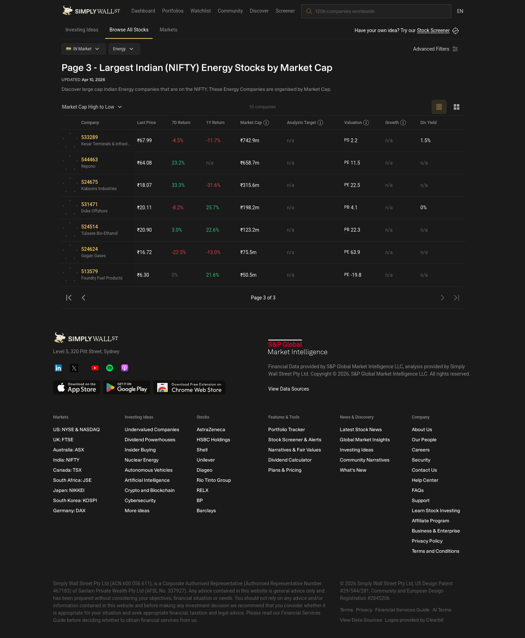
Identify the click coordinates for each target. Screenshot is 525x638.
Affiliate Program (430, 521)
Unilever (205, 460)
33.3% (178, 185)
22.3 (352, 230)
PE (346, 162)
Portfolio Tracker (286, 430)
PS (346, 140)
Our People (423, 440)
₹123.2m (250, 230)
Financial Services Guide (402, 610)
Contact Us (424, 470)
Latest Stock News (361, 430)
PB (346, 207)
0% (424, 207)
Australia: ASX (68, 450)
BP (199, 500)
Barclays (206, 511)
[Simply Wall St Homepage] (91, 10)
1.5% (426, 140)
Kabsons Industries (99, 189)
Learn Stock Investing (435, 511)
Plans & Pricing (284, 470)
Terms (346, 610)
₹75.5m (248, 252)
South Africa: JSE (72, 480)
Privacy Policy (426, 541)
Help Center (424, 480)
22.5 (352, 185)
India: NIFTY (66, 460)
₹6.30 (143, 275)
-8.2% (178, 207)
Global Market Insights (365, 440)
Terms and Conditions (435, 551)
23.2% (178, 163)
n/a (290, 140)
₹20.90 (144, 230)
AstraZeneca (210, 430)
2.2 (350, 140)
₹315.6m (250, 185)
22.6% (212, 230)
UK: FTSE (63, 440)
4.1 (350, 207)
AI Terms (441, 610)
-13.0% (213, 252)
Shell (201, 450)
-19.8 (353, 275)
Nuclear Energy (142, 460)
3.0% (177, 230)
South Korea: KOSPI (75, 500)
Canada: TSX (67, 470)
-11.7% (213, 140)
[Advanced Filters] (436, 49)
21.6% (212, 275)
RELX (202, 490)
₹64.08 (144, 163)
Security (420, 460)
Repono (88, 166)
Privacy (364, 610)
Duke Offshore (94, 211)
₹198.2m (250, 207)
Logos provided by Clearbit (414, 620)
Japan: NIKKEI (69, 490)
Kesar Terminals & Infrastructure (106, 144)
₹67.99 (144, 140)
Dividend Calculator (289, 460)
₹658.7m (250, 163)
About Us (421, 430)
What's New (353, 470)
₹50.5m (248, 275)
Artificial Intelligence (147, 480)
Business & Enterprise (435, 531)
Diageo (204, 470)
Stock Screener (433, 30)
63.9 (352, 252)
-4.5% (178, 140)
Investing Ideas (82, 29)
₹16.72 (144, 252)
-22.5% (179, 252)
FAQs (417, 490)
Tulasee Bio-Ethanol (99, 233)
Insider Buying (140, 450)
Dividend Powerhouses (150, 440)
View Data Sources (288, 389)
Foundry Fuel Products (102, 278)
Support (420, 500)
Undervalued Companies (152, 430)
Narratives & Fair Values (294, 450)
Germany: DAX (69, 511)
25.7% (212, 207)
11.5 (352, 163)
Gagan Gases (93, 256)
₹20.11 (144, 207)
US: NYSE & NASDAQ (76, 430)
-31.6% (213, 185)
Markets (168, 29)
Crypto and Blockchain (150, 490)
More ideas (137, 511)
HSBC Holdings (213, 440)
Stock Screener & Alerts (294, 440)
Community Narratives (364, 460)
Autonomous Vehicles (149, 470)
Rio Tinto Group (213, 480)
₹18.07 (144, 185)
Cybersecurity (140, 500)
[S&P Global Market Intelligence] (298, 348)
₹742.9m (250, 140)
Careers (420, 450)
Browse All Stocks (128, 29)
